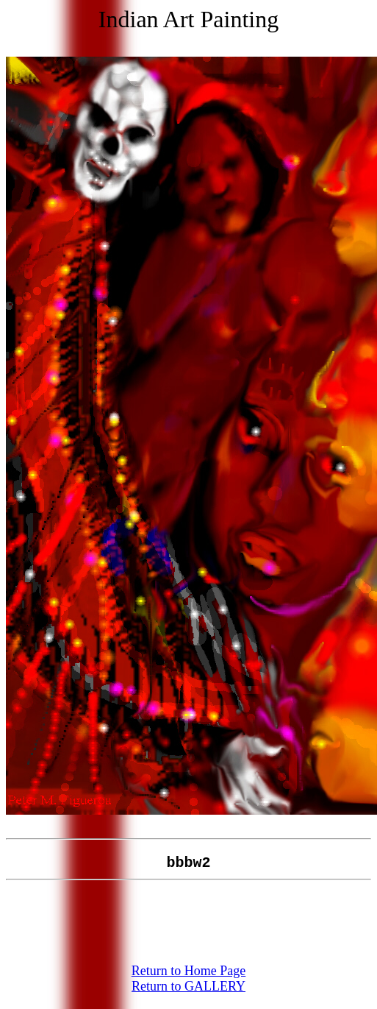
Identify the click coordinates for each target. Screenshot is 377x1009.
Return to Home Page (188, 979)
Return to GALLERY (188, 995)
